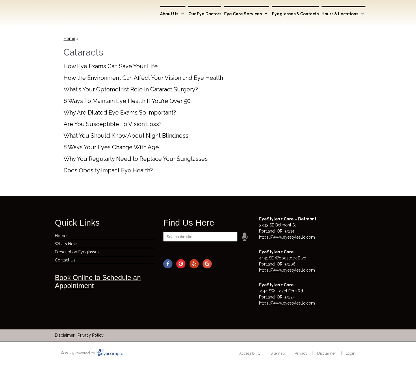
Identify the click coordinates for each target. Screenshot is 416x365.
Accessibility (250, 353)
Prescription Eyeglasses (77, 252)
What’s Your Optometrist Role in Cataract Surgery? (131, 89)
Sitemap (277, 353)
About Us (169, 14)
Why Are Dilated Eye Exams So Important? (120, 112)
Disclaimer (65, 335)
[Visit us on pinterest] (180, 263)
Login (350, 353)
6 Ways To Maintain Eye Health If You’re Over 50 (127, 100)
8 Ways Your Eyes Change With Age (111, 147)
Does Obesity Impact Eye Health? (108, 170)
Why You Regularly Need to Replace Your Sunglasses (136, 158)
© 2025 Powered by (92, 353)
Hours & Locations (340, 14)
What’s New (66, 244)
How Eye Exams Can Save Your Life (111, 66)
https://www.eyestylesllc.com (287, 237)
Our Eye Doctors (204, 14)
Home (69, 38)
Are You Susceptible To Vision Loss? (112, 124)
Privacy (301, 353)
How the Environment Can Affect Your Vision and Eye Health (143, 77)
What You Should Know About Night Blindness (126, 135)
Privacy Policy (91, 335)
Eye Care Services (243, 14)
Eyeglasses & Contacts (295, 14)
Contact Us (65, 260)
